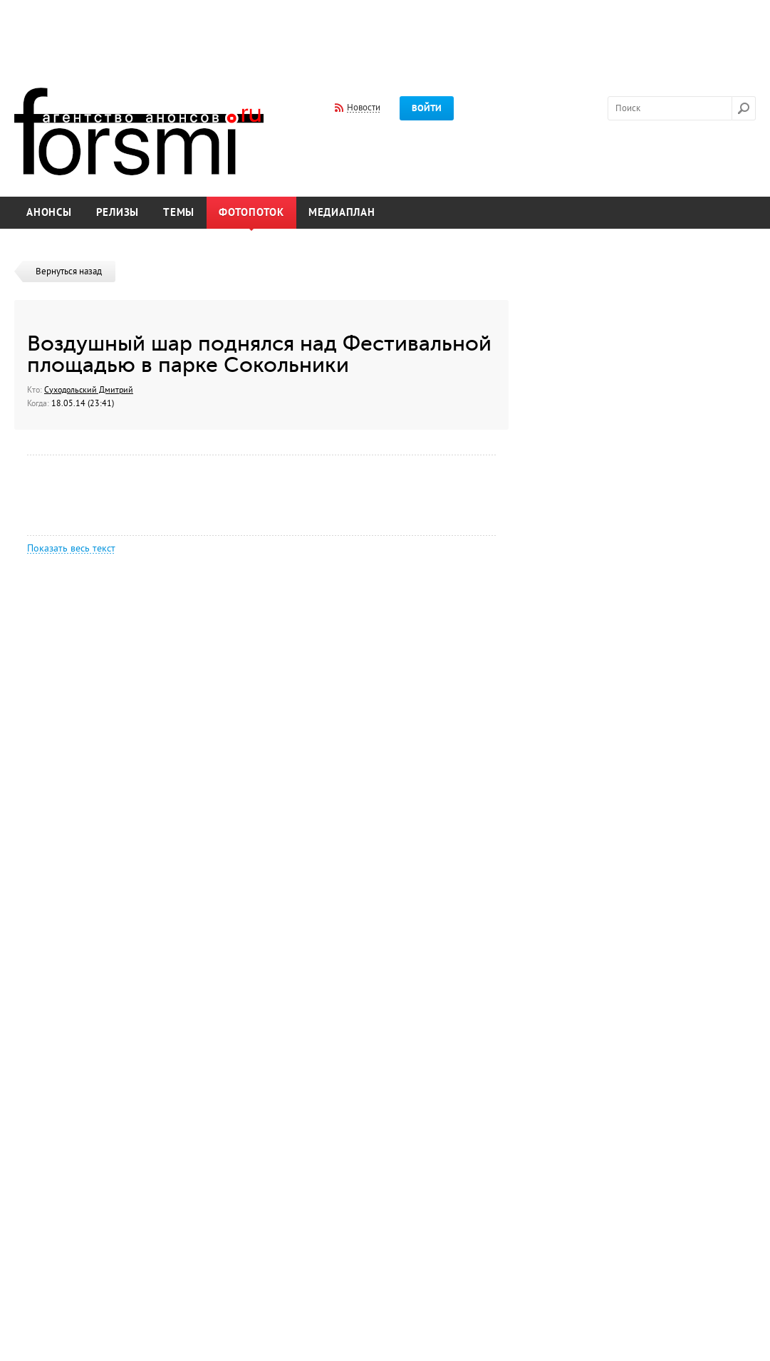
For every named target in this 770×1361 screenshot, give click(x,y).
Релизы (118, 213)
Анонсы (49, 213)
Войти (427, 108)
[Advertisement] (385, 34)
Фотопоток (251, 213)
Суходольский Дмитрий (88, 390)
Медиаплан (341, 213)
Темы (178, 213)
